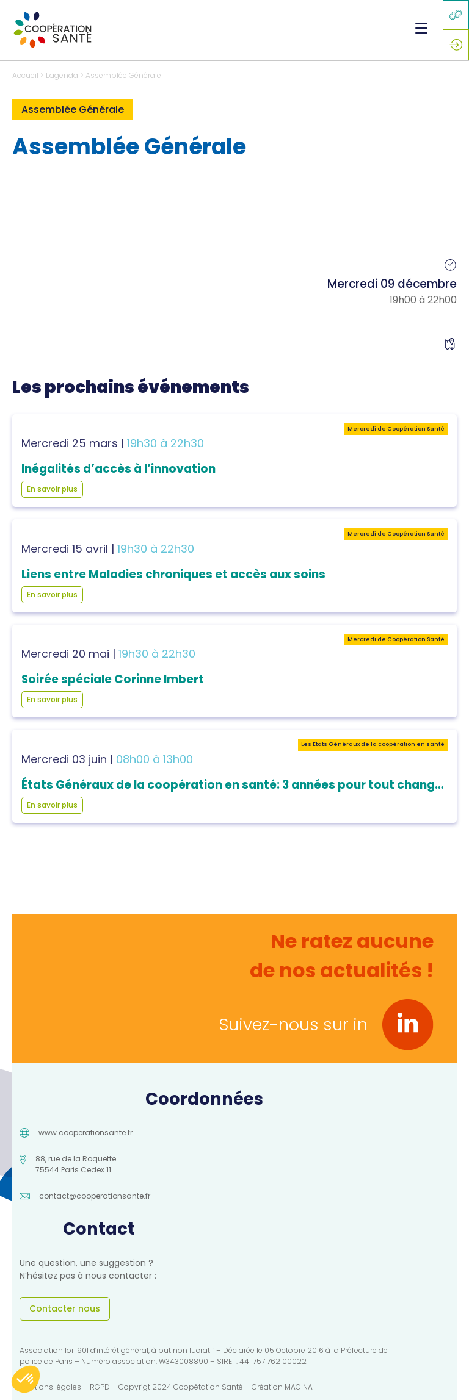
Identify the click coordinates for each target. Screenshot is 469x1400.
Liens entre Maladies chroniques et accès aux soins (173, 574)
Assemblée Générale (123, 75)
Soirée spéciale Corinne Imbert (112, 679)
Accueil (25, 75)
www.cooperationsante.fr (85, 1132)
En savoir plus (52, 489)
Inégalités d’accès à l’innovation (118, 469)
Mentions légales (50, 1387)
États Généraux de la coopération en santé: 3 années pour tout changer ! (237, 785)
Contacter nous (64, 1308)
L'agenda (62, 75)
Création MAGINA (282, 1387)
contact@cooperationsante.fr (94, 1196)
